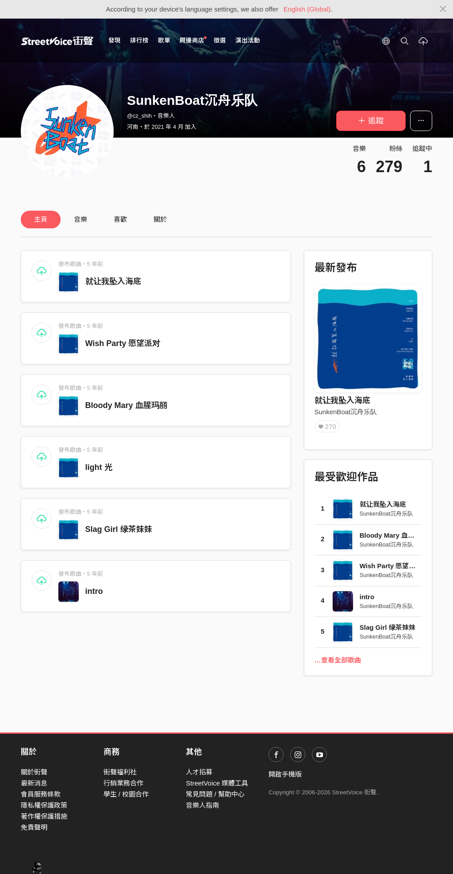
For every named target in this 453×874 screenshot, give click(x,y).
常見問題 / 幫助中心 (215, 794)
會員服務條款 (41, 794)
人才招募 (199, 772)
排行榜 (139, 40)
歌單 (164, 40)
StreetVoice (57, 40)
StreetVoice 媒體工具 (217, 783)
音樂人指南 (202, 805)
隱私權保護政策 (44, 805)
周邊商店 (193, 40)
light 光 (98, 467)
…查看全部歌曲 (338, 660)
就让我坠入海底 (113, 281)
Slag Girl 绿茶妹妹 (118, 529)
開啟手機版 (285, 774)
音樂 (80, 219)
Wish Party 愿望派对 (123, 343)
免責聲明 (34, 827)
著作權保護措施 (44, 816)
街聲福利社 (120, 772)
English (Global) (307, 9)
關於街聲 (34, 772)
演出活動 (247, 40)
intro (94, 591)
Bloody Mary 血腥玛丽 (126, 405)
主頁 (40, 219)
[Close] (443, 9)
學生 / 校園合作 (126, 794)
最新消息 (34, 783)
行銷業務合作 (123, 783)
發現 (114, 40)
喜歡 (120, 219)
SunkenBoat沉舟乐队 (346, 412)
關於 (160, 219)
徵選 (220, 40)
